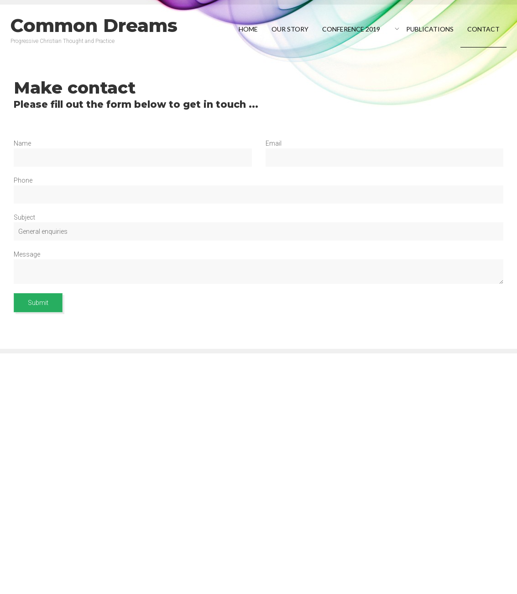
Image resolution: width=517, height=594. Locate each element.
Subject (24, 217)
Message (27, 254)
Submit (38, 302)
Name (22, 143)
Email (274, 143)
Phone (23, 180)
